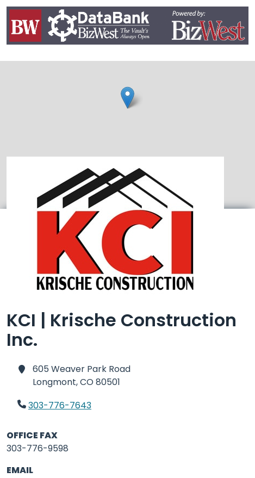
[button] (127, 97)
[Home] (127, 27)
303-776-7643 (59, 405)
